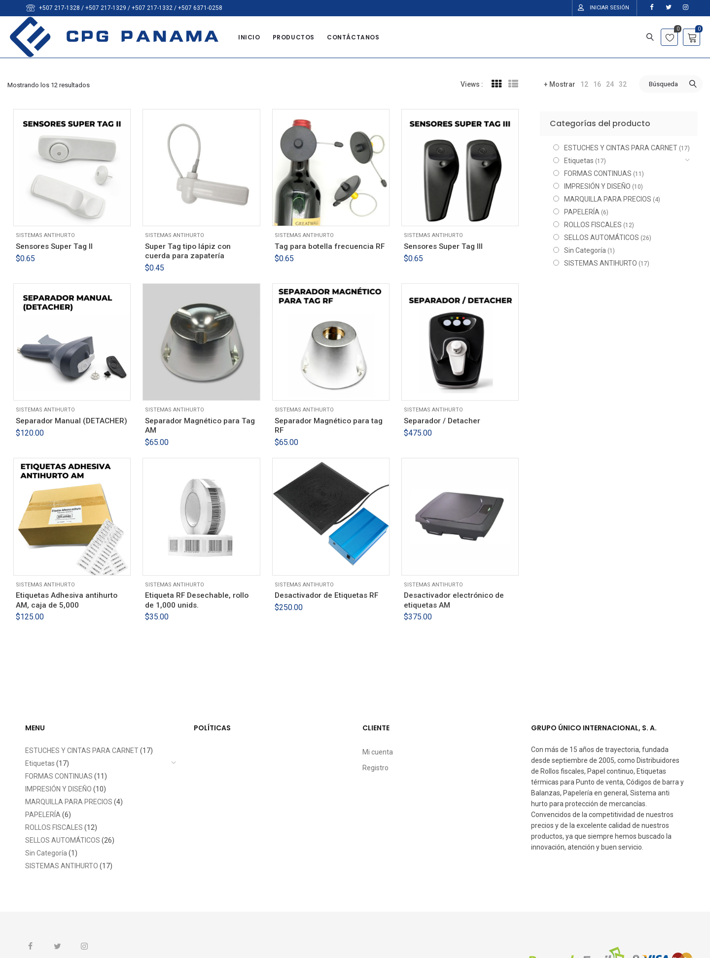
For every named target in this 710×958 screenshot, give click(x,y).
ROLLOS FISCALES (593, 225)
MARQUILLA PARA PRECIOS (607, 199)
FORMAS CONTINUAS (598, 173)
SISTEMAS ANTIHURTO (45, 235)
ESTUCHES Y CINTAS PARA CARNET (620, 148)
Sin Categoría (585, 250)
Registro (375, 768)
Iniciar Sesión (609, 7)
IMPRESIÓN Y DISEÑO (597, 186)
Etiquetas (579, 161)
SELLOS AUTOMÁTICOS (601, 237)
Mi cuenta (377, 752)
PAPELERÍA (582, 212)
